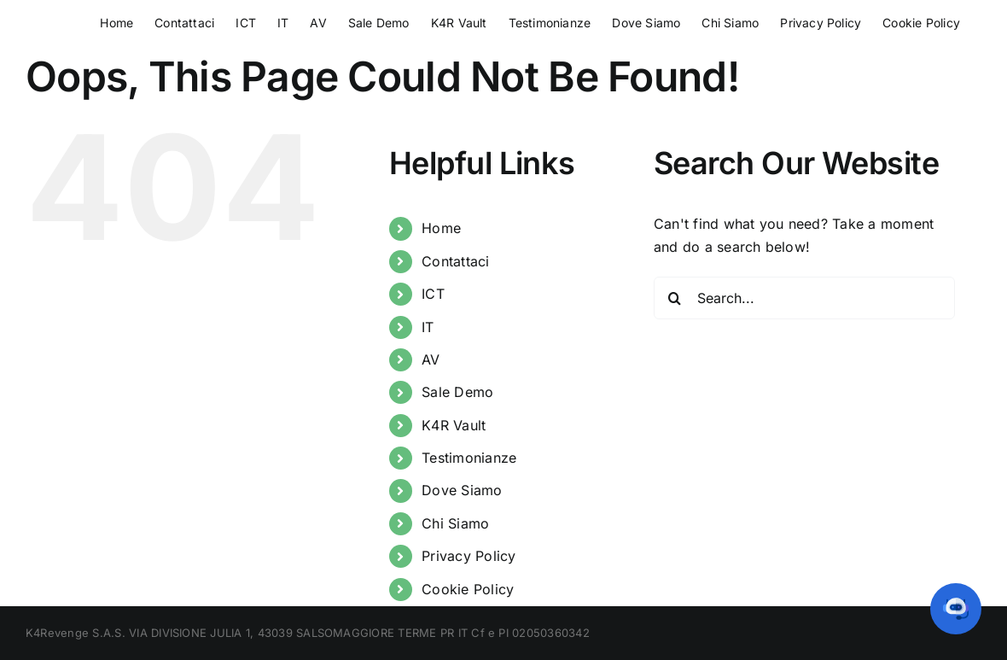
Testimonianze (469, 457)
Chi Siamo (455, 523)
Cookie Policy (468, 589)
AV (430, 359)
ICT (433, 293)
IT (428, 327)
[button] (955, 608)
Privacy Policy (468, 555)
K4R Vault (454, 425)
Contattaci (455, 261)
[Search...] (804, 298)
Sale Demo (457, 391)
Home (441, 228)
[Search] (675, 298)
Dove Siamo (462, 490)
